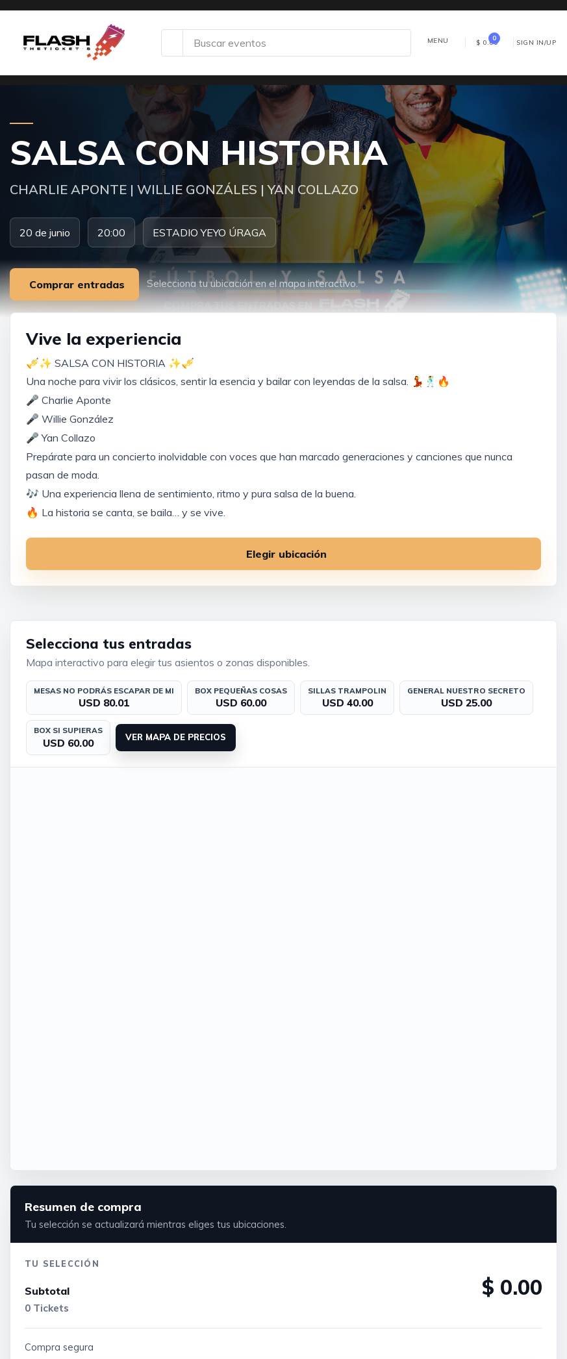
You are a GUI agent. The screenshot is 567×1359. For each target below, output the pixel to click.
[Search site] (297, 42)
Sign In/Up (536, 42)
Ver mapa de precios (175, 737)
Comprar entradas (77, 284)
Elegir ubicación (286, 553)
